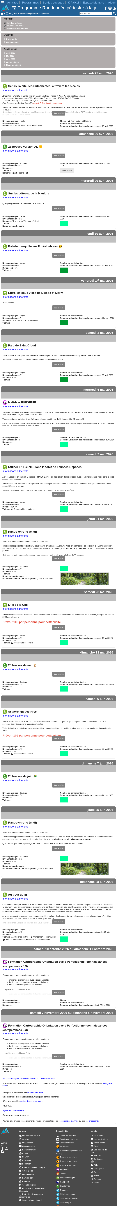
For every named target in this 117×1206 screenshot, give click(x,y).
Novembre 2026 (13, 65)
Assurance (25, 1160)
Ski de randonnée (65, 1194)
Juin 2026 (10, 59)
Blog (94, 1146)
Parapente (62, 1182)
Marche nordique (65, 1178)
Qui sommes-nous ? (29, 1136)
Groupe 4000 (26, 1174)
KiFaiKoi (73, 2)
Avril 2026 (10, 53)
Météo (95, 1175)
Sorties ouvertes (53, 2)
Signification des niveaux (13, 1110)
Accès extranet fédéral (30, 1200)
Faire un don (26, 1178)
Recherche (97, 1136)
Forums (96, 1155)
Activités (12, 2)
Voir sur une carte (13, 26)
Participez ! (97, 1168)
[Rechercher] (96, 13)
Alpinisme (62, 1146)
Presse (95, 1172)
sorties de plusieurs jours (31, 1101)
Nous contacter (27, 1146)
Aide (94, 1165)
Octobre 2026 (12, 62)
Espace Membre (93, 2)
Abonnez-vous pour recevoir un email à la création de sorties (28, 1078)
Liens (95, 1182)
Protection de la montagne (32, 1167)
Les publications (99, 1139)
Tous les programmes (67, 1139)
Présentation (12, 39)
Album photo (98, 1143)
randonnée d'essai (35, 1092)
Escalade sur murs (66, 1165)
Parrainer (24, 1181)
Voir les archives (13, 23)
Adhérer (24, 1139)
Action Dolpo (26, 1171)
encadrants (94, 1121)
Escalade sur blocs (66, 1161)
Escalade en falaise (66, 1157)
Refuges (96, 1179)
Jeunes (61, 1173)
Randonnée (63, 1186)
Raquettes (62, 1190)
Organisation (26, 1143)
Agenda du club (27, 1185)
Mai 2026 (10, 56)
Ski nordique (63, 1202)
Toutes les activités (66, 1136)
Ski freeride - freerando (68, 1198)
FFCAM (24, 1157)
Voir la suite (59, 113)
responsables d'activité (68, 1121)
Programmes (30, 2)
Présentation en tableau (16, 28)
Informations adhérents (15, 90)
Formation (25, 1164)
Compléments (12, 42)
